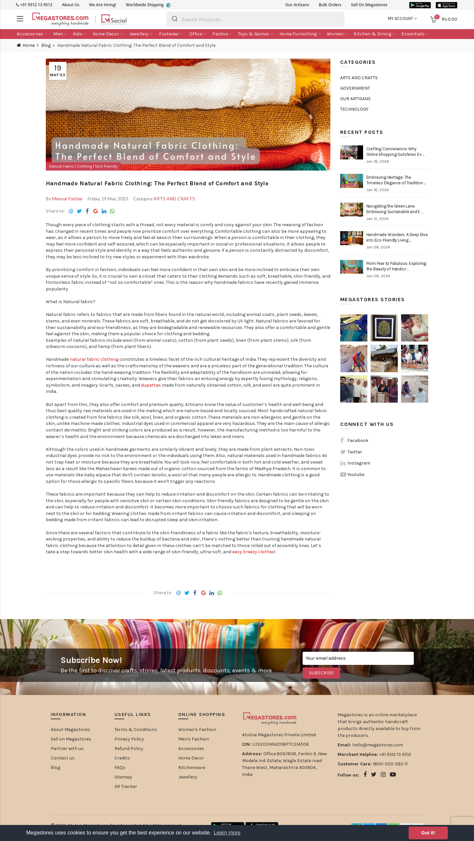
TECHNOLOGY (354, 109)
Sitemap (123, 777)
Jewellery (187, 777)
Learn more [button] (227, 832)
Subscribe (321, 673)
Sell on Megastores (71, 739)
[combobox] (255, 19)
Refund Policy (128, 748)
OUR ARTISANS (355, 98)
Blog (46, 45)
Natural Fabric (62, 166)
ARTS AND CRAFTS (174, 198)
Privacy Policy (129, 739)
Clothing (85, 166)
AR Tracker (125, 786)
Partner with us (67, 748)
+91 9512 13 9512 (34, 5)
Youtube (355, 474)
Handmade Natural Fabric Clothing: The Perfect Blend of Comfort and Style (157, 183)
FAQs (119, 767)
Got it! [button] (428, 832)
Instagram (358, 463)
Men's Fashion (193, 739)
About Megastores (70, 729)
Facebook (357, 440)
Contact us (63, 758)
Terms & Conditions (135, 729)
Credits (122, 758)
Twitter (354, 452)
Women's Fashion (197, 729)
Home (29, 45)
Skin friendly (106, 166)
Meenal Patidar (67, 198)
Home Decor (191, 758)
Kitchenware (191, 767)
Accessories (191, 748)
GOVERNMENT (355, 88)
